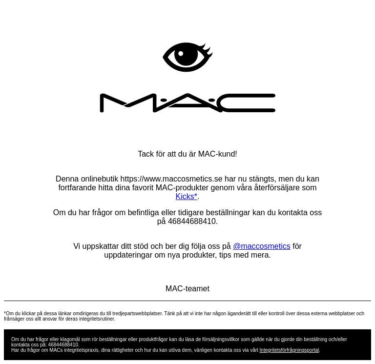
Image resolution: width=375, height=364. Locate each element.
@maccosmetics (262, 246)
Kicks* (186, 196)
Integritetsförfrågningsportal (289, 350)
